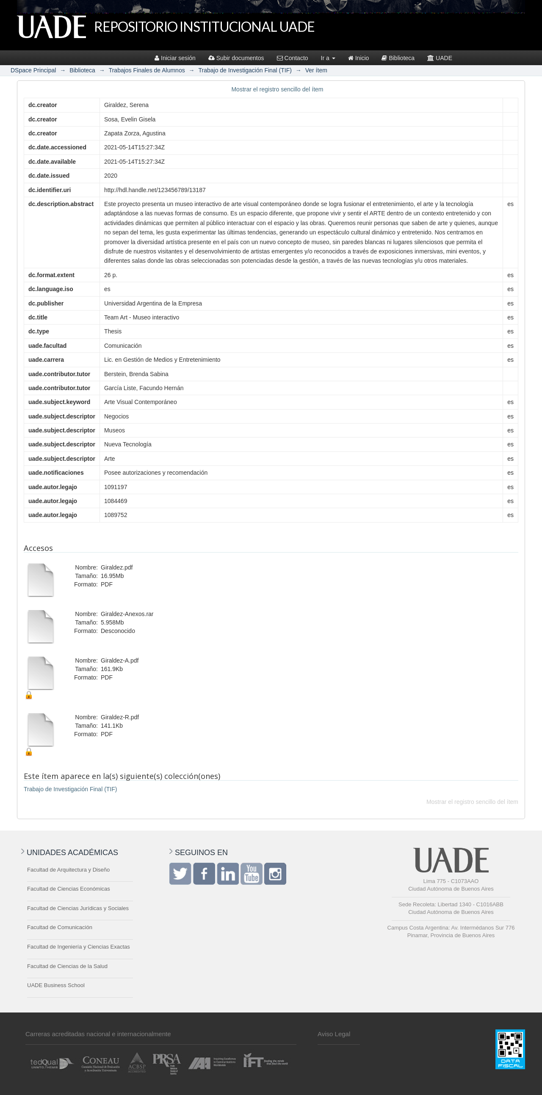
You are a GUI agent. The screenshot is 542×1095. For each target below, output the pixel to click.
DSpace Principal (33, 70)
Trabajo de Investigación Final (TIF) (244, 70)
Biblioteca (398, 58)
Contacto (292, 58)
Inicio (358, 58)
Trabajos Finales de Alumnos (147, 70)
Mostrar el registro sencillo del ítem (277, 89)
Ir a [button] (328, 58)
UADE (439, 58)
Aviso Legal (334, 1033)
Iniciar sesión (175, 58)
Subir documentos (236, 58)
